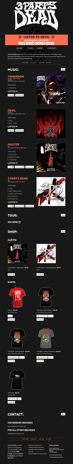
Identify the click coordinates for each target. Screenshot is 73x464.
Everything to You (15, 194)
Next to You (13, 123)
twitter (41, 62)
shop (40, 48)
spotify (48, 62)
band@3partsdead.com (16, 434)
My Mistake (13, 154)
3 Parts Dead (54, 455)
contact (51, 48)
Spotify (21, 43)
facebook (25, 62)
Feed (10, 188)
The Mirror (13, 160)
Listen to (36, 37)
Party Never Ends (15, 191)
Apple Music (30, 43)
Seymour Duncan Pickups (56, 449)
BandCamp (49, 43)
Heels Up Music (55, 457)
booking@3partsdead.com (17, 426)
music (20, 48)
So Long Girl (13, 196)
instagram (33, 62)
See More (14, 222)
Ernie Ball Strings (54, 448)
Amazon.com (40, 43)
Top (63, 69)
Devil (11, 120)
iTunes (10, 167)
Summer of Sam (14, 157)
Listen (13, 91)
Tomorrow (12, 88)
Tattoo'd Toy (13, 199)
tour (30, 48)
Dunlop (51, 451)
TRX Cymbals (53, 452)
